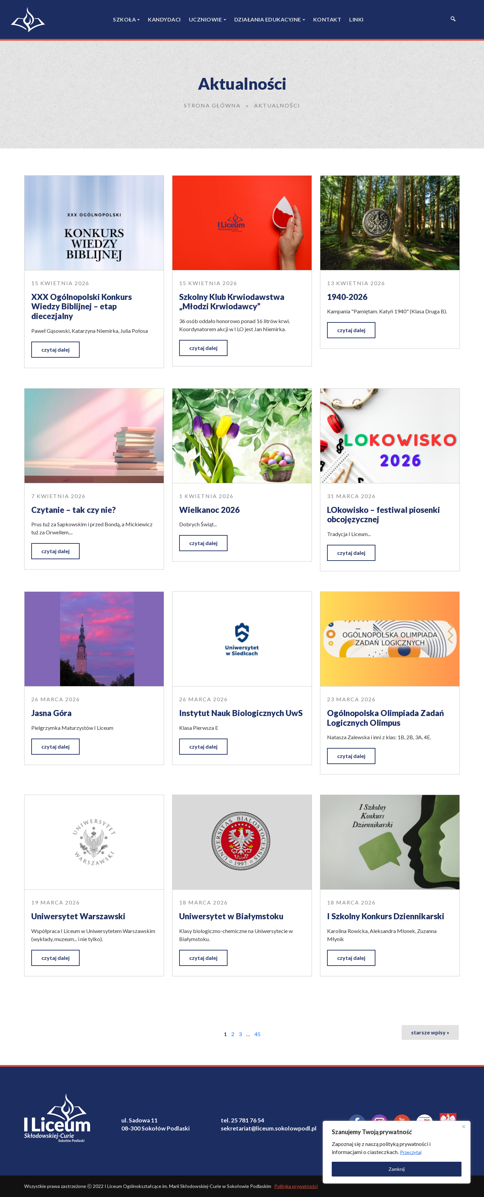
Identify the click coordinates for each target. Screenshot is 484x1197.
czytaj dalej (55, 349)
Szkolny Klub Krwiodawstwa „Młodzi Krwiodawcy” (231, 301)
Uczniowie (205, 19)
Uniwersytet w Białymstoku (231, 916)
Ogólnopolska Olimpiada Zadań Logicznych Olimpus (385, 717)
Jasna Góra (51, 713)
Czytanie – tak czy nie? (73, 510)
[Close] (463, 1126)
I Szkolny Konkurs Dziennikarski (385, 916)
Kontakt (327, 19)
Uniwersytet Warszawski (78, 916)
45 (257, 1034)
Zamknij (397, 1169)
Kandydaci (164, 19)
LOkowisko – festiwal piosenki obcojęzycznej (383, 514)
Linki (356, 19)
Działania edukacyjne (267, 19)
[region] (397, 1152)
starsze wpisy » (430, 1032)
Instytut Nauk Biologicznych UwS (240, 713)
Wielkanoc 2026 (209, 510)
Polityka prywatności (296, 1186)
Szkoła (124, 19)
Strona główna (212, 105)
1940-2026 (347, 297)
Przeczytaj (410, 1152)
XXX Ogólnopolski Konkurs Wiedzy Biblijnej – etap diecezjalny (81, 306)
